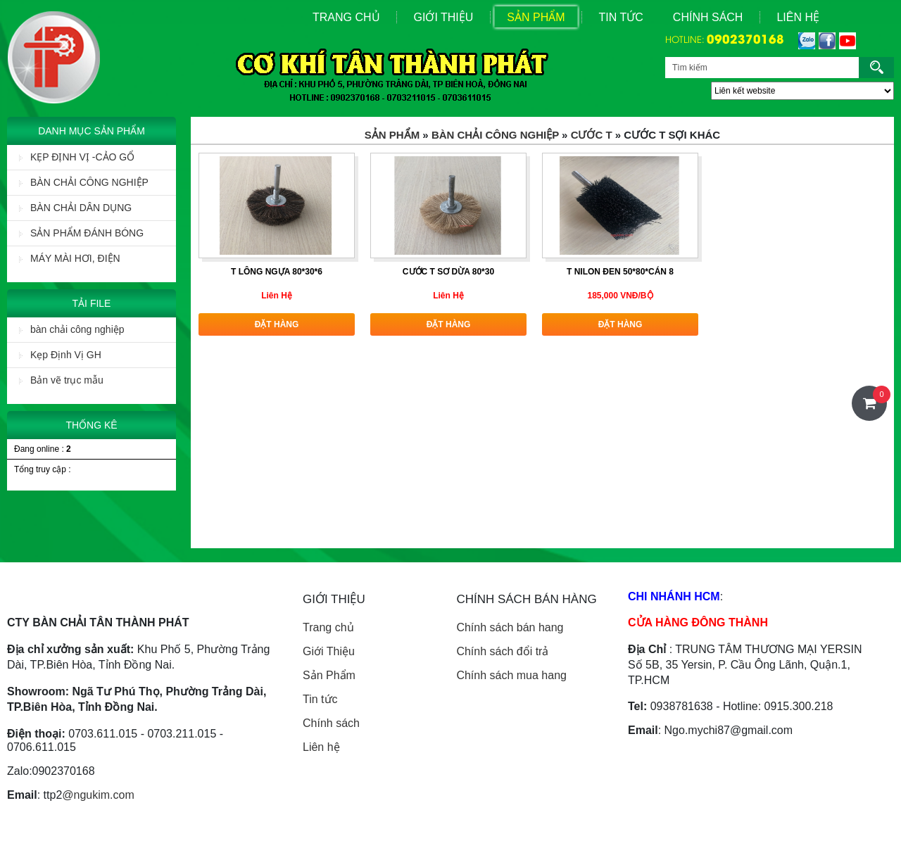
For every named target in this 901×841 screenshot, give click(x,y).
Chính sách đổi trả (502, 651)
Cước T (591, 135)
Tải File (92, 303)
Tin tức (320, 699)
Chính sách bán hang (509, 627)
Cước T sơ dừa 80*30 (448, 272)
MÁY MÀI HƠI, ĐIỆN (69, 258)
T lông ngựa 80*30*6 (276, 272)
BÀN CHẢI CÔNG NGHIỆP (84, 182)
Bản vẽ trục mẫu (61, 380)
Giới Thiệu (444, 17)
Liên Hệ (797, 17)
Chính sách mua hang (511, 675)
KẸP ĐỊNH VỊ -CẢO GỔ (76, 157)
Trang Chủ (346, 17)
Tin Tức (621, 17)
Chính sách (708, 17)
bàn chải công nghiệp (72, 329)
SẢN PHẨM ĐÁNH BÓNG (81, 233)
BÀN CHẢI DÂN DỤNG (75, 207)
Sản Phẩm (536, 17)
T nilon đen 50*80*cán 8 (620, 272)
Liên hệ (321, 747)
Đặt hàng (277, 324)
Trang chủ (328, 627)
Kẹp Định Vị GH (60, 354)
